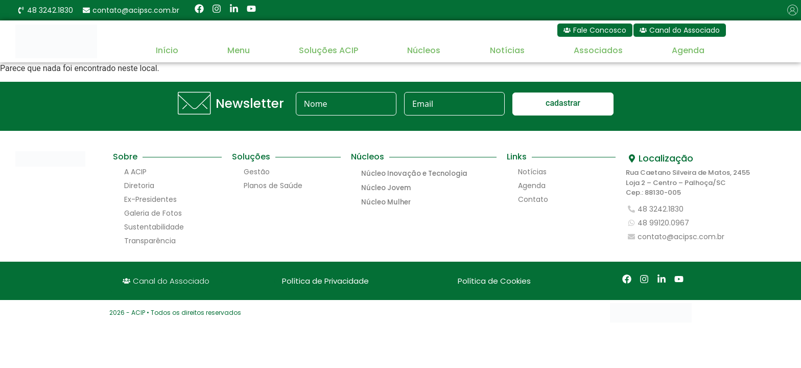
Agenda (688, 50)
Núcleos (423, 50)
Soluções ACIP (328, 50)
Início (167, 50)
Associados (598, 50)
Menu (238, 50)
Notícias (507, 50)
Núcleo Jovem (385, 188)
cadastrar (563, 103)
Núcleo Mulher (385, 202)
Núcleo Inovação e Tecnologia (412, 173)
